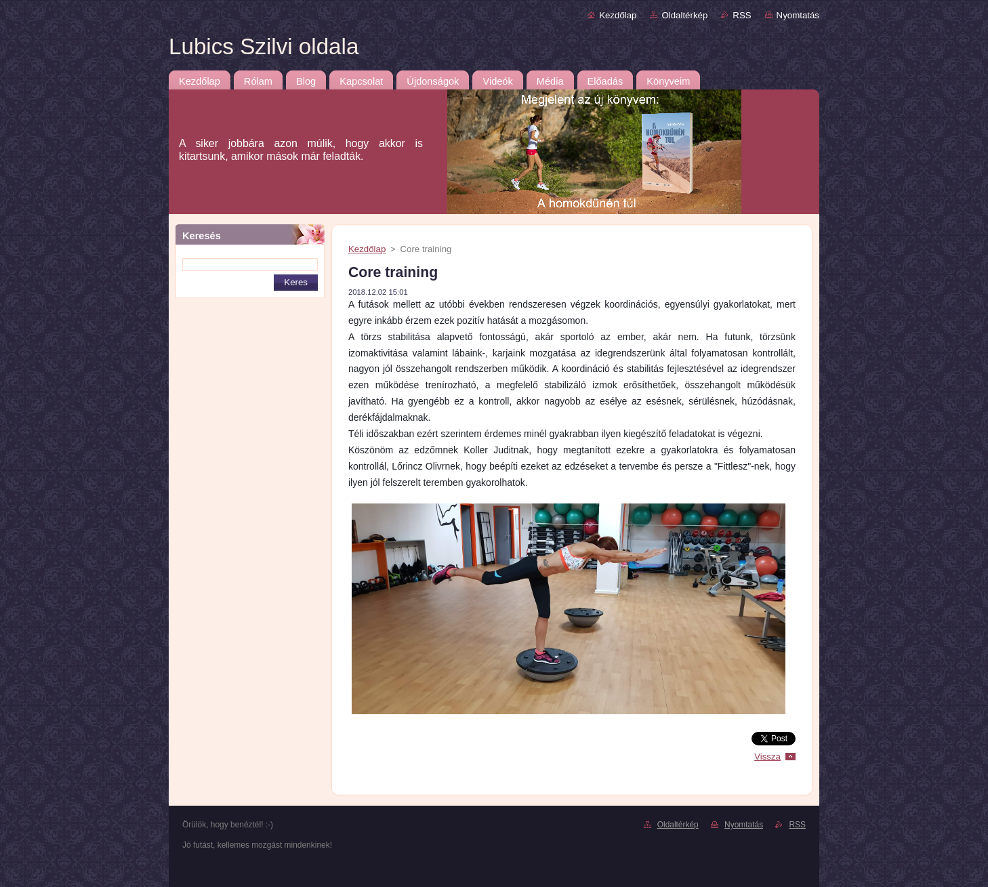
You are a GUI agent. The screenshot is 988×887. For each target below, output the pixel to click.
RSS (742, 15)
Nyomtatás (798, 15)
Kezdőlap (617, 15)
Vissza (767, 756)
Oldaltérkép (684, 15)
